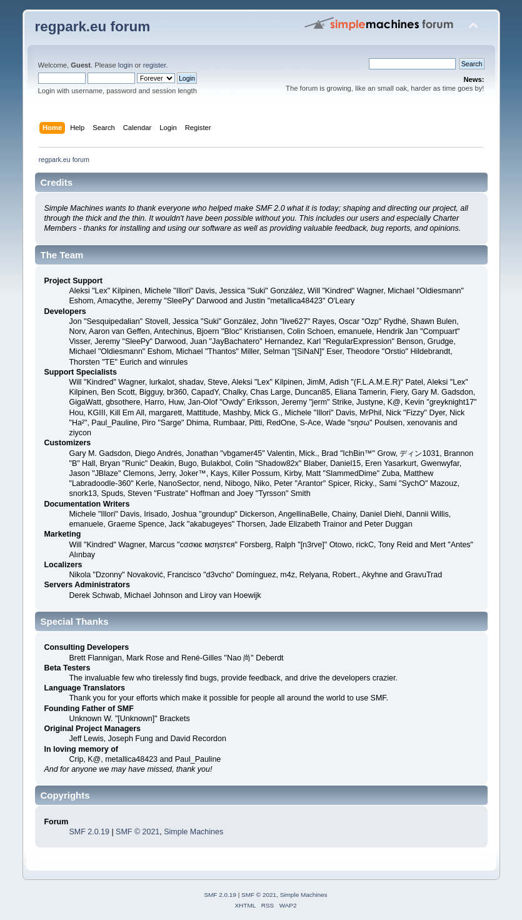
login (125, 65)
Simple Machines (193, 831)
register (154, 65)
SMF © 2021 (137, 831)
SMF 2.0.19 (89, 831)
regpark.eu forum (93, 26)
